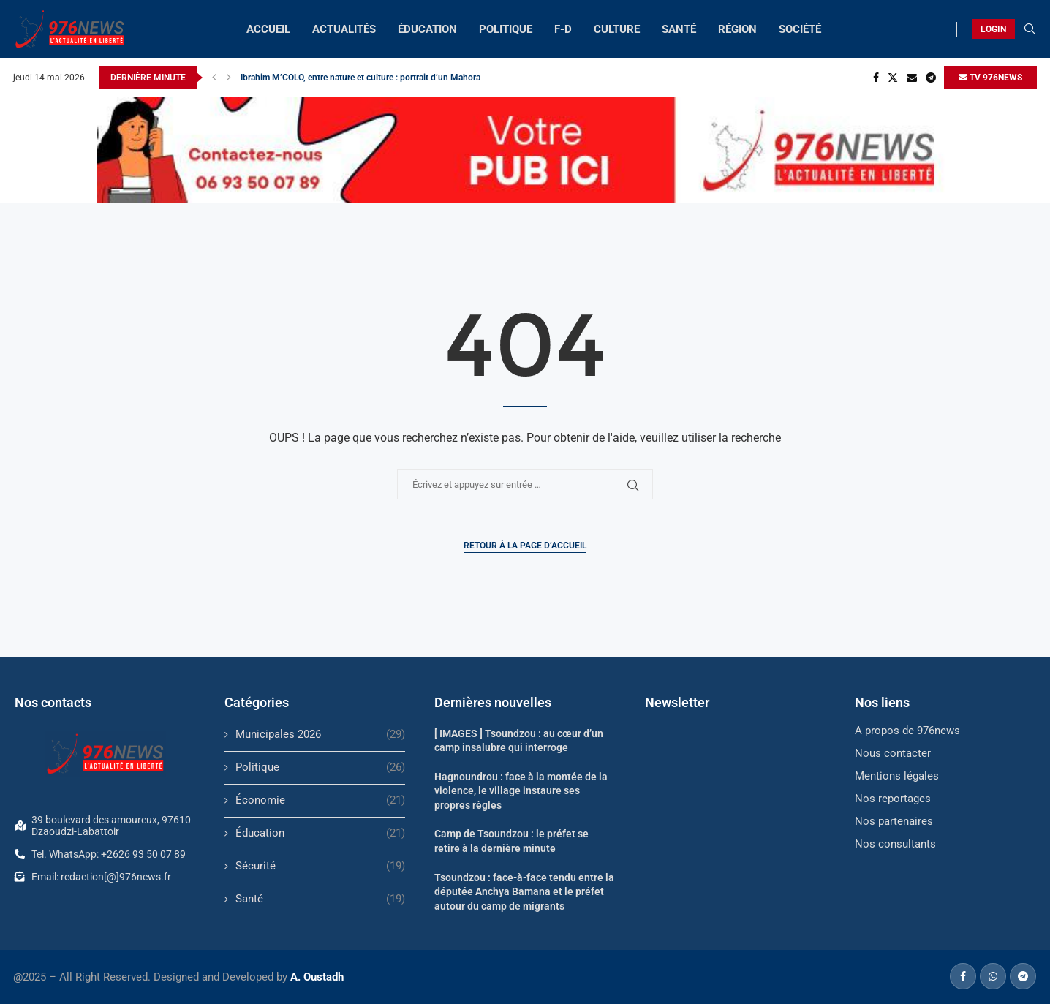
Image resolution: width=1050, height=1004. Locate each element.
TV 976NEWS (990, 77)
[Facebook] (876, 77)
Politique (320, 767)
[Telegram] (931, 77)
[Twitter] (893, 77)
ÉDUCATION (427, 29)
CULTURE (617, 29)
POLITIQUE (505, 29)
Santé (320, 899)
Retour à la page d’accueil (525, 545)
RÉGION (737, 29)
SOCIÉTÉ (800, 29)
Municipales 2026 (320, 734)
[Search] (1029, 29)
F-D (563, 29)
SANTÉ (679, 29)
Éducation (320, 833)
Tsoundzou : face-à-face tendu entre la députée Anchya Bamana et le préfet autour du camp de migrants (524, 892)
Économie (320, 800)
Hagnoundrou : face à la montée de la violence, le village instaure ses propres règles (521, 791)
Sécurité (320, 866)
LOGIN (993, 29)
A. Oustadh (317, 977)
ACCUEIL (268, 29)
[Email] (912, 77)
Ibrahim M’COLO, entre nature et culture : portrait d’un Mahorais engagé (379, 77)
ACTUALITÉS (344, 29)
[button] (214, 77)
